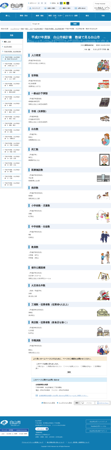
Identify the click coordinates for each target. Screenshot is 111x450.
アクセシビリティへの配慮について (32, 442)
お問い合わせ (40, 429)
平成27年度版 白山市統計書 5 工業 (12, 97)
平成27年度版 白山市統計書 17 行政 (12, 177)
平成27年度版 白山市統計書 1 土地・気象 (12, 71)
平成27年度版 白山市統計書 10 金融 (12, 131)
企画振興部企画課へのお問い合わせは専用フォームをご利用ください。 (63, 395)
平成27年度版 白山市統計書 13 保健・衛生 (12, 150)
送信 (69, 372)
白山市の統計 (38, 29)
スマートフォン (104, 403)
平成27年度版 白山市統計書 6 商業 (12, 104)
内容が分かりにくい (55, 366)
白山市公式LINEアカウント (98, 431)
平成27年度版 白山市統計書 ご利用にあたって (12, 64)
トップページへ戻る (65, 403)
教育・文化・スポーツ (55, 17)
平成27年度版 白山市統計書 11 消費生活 (12, 137)
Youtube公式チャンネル (98, 426)
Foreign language (100, 3)
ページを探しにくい (72, 366)
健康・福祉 (40, 15)
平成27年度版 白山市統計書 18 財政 (12, 184)
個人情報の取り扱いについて (55, 442)
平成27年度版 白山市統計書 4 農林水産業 (12, 91)
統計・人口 (29, 29)
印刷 (85, 49)
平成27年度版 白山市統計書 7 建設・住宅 (12, 111)
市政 (103, 15)
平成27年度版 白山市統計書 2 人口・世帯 (12, 78)
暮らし (8, 15)
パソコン (89, 403)
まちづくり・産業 (71, 15)
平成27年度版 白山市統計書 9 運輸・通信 (12, 124)
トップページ (14, 29)
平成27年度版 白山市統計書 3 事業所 (12, 84)
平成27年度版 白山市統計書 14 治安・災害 (12, 157)
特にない (42, 366)
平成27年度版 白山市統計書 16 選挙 (12, 170)
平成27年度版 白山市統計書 (54, 29)
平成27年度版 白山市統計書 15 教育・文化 (12, 164)
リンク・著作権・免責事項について (78, 442)
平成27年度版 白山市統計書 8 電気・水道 (12, 117)
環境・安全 (24, 15)
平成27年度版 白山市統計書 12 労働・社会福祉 (12, 144)
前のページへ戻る (49, 403)
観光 (87, 15)
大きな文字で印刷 (99, 49)
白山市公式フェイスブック (98, 421)
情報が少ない (87, 366)
